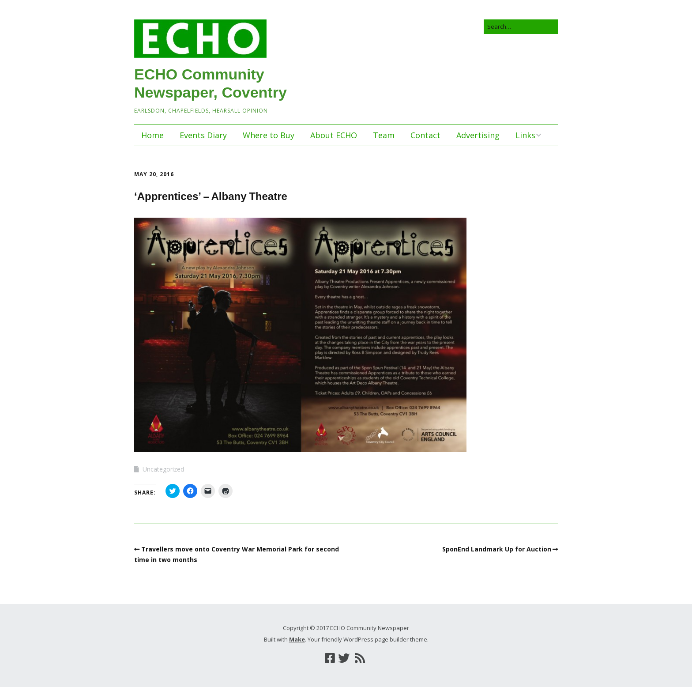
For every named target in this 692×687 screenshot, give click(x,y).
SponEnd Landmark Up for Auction (496, 549)
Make (297, 639)
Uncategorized (163, 469)
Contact (425, 135)
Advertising (478, 135)
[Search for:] (521, 26)
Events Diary (203, 135)
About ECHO (333, 135)
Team (384, 135)
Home (152, 135)
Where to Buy (268, 135)
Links (525, 135)
